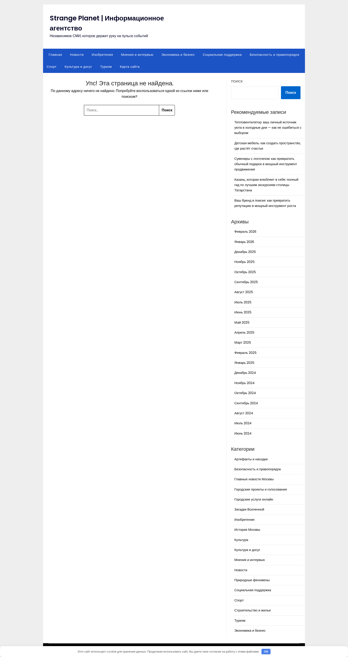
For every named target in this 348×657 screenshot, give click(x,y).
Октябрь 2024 (245, 393)
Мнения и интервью (137, 54)
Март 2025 (242, 342)
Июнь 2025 (242, 312)
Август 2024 (243, 413)
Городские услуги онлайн (253, 499)
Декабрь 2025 (245, 251)
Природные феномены (252, 580)
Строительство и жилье (252, 610)
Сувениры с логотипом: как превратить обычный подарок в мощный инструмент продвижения (265, 164)
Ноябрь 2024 (244, 383)
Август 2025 (243, 292)
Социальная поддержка (222, 54)
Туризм (106, 66)
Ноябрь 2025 (244, 261)
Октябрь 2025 (245, 272)
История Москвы (247, 529)
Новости (77, 54)
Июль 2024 (242, 423)
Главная (55, 54)
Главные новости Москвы (254, 479)
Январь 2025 (244, 362)
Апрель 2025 (244, 332)
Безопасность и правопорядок (274, 54)
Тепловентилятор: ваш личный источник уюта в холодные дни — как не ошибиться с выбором (267, 127)
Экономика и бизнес (178, 54)
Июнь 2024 (242, 433)
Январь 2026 (244, 241)
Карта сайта (130, 66)
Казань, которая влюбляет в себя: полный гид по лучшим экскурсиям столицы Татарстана (266, 185)
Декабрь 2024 (245, 372)
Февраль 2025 (245, 352)
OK (266, 651)
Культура (241, 539)
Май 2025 (241, 322)
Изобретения (102, 54)
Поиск (237, 81)
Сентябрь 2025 (246, 282)
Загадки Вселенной (249, 509)
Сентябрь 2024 (246, 403)
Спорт (52, 66)
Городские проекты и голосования (260, 489)
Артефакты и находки (251, 459)
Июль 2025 (242, 302)
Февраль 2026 (245, 231)
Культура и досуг (78, 66)
